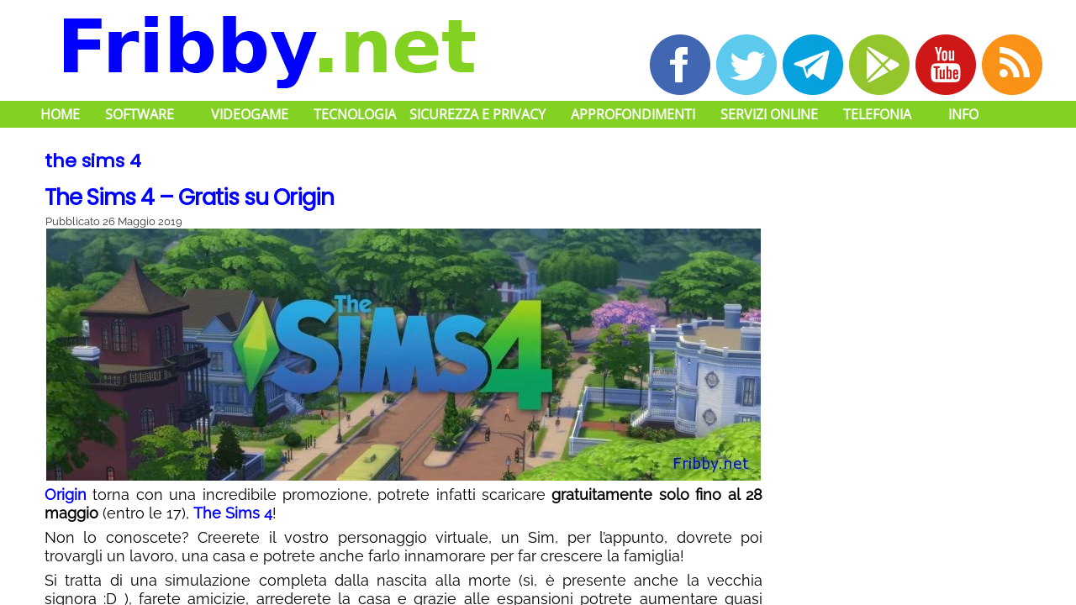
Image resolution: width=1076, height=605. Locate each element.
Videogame (249, 114)
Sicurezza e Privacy (477, 114)
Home (60, 114)
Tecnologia (355, 114)
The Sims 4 (232, 513)
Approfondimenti (633, 114)
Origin (66, 494)
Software (139, 114)
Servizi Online (769, 114)
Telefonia (877, 114)
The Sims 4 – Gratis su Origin (189, 197)
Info (963, 114)
